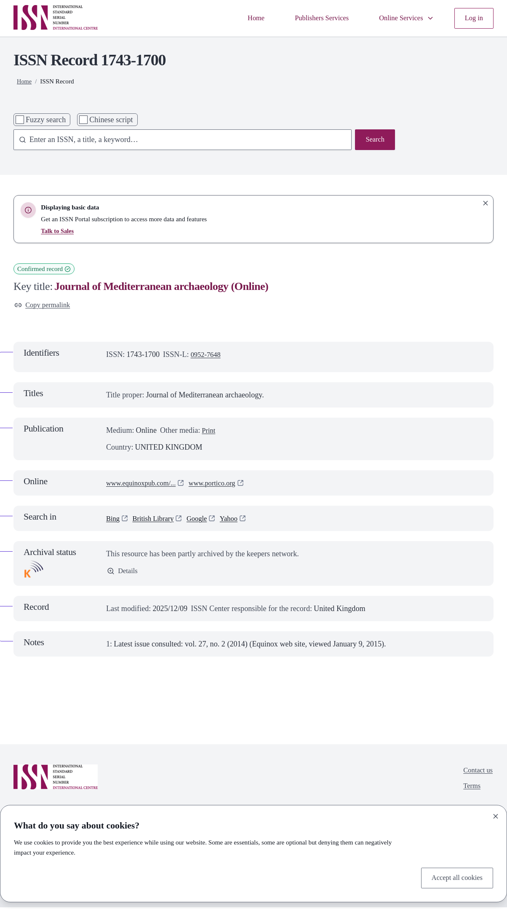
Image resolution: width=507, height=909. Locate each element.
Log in (473, 18)
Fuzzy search (46, 119)
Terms (469, 790)
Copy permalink (44, 306)
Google (203, 520)
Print (209, 432)
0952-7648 (207, 355)
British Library (156, 520)
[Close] (495, 814)
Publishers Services (312, 18)
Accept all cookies (454, 877)
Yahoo (238, 520)
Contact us (476, 773)
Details (123, 573)
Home (242, 18)
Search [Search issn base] (374, 140)
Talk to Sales (58, 230)
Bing (113, 520)
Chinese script (111, 119)
